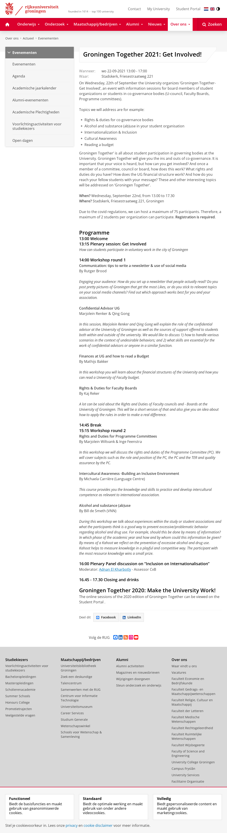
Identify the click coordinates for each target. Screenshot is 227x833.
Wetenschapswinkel (75, 726)
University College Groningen (193, 762)
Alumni (122, 659)
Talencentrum (71, 683)
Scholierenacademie (20, 689)
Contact (134, 8)
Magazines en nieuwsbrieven (138, 672)
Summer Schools (17, 696)
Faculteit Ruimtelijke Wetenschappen (187, 736)
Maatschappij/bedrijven (81, 659)
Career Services (72, 713)
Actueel (28, 38)
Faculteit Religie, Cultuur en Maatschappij (192, 702)
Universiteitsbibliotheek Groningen (78, 668)
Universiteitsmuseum (76, 707)
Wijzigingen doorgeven (133, 679)
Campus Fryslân (183, 768)
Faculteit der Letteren (188, 711)
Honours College (17, 702)
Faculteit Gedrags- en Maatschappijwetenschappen (193, 691)
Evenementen (48, 38)
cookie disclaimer (98, 825)
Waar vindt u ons (184, 666)
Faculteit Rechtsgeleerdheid (192, 728)
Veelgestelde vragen (20, 715)
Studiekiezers (16, 659)
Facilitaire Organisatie (188, 781)
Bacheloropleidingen (20, 677)
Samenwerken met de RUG (80, 689)
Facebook (106, 617)
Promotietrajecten (18, 709)
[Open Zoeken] (212, 24)
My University (158, 8)
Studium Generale (74, 719)
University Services (186, 775)
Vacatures (179, 672)
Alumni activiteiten (130, 666)
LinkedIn (132, 617)
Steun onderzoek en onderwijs (138, 685)
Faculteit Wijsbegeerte (188, 745)
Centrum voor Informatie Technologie (79, 698)
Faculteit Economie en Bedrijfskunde (188, 681)
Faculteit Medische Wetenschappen (186, 719)
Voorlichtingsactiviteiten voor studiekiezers (26, 668)
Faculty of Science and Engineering (188, 753)
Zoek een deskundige (76, 677)
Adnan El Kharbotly (115, 569)
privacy (72, 825)
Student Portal (188, 8)
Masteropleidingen (19, 683)
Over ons (12, 38)
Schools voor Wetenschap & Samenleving (81, 734)
